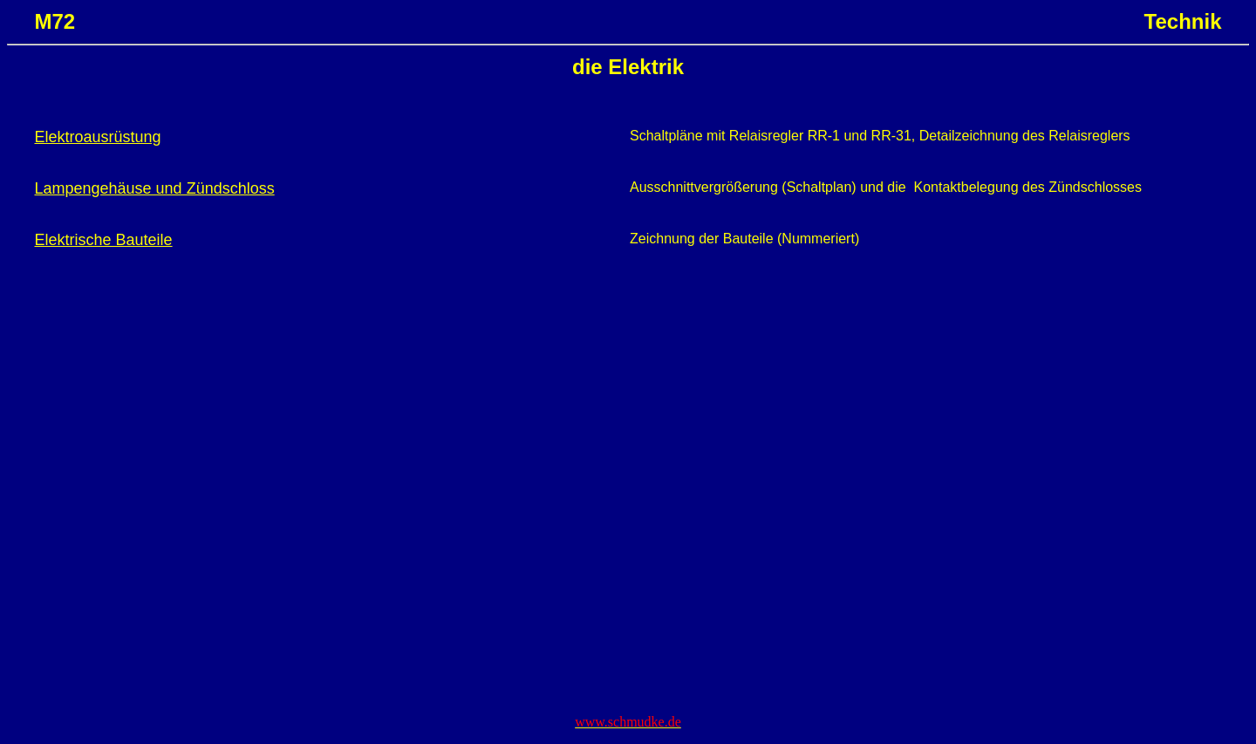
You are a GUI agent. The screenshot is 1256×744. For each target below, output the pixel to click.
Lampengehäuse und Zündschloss (154, 188)
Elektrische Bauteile (103, 240)
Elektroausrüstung (97, 137)
